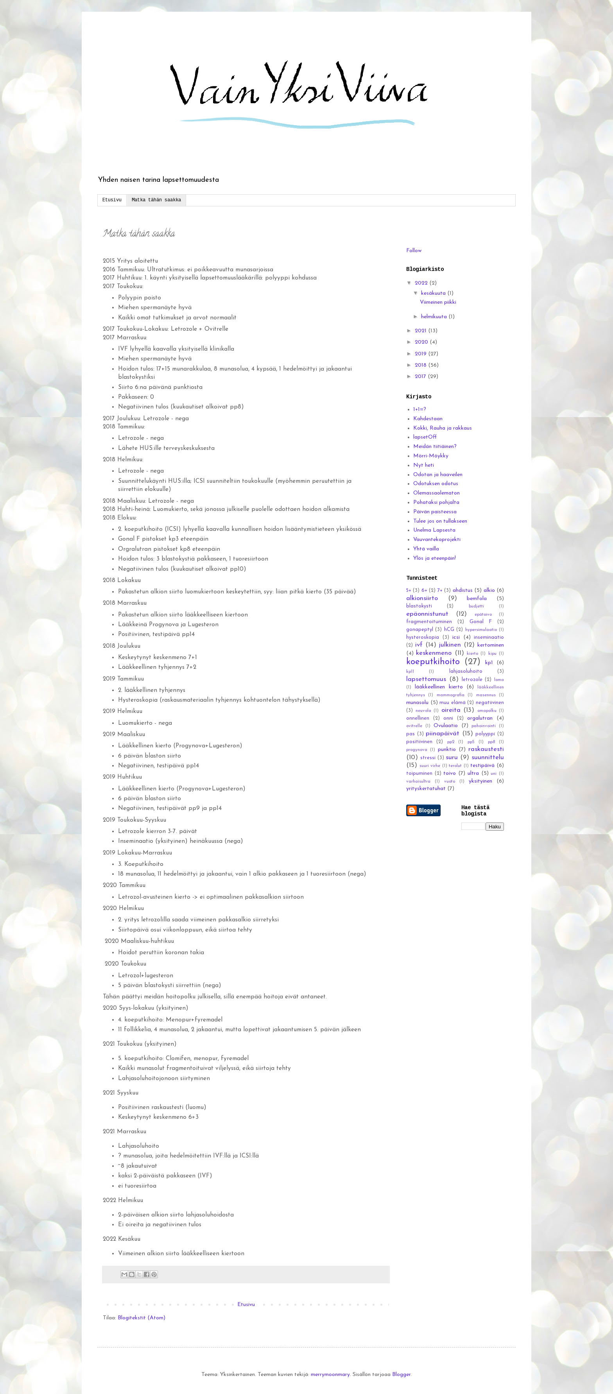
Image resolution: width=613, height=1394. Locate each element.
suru (452, 757)
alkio (489, 590)
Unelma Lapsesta (434, 530)
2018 (421, 365)
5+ (408, 590)
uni (493, 774)
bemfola (477, 599)
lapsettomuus (426, 679)
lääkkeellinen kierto (438, 687)
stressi (428, 758)
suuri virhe (430, 766)
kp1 (489, 663)
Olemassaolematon (436, 493)
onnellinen (417, 718)
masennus (486, 695)
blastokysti (419, 606)
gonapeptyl (419, 629)
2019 (421, 354)
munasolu (417, 703)
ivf (419, 644)
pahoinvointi (483, 726)
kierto (472, 654)
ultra (473, 773)
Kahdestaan (428, 419)
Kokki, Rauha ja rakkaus (442, 428)
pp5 (471, 742)
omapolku (486, 711)
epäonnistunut (427, 614)
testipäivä (482, 766)
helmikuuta (434, 317)
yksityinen (480, 781)
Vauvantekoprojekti (437, 540)
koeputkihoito (433, 662)
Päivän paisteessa (435, 512)
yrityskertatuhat (426, 789)
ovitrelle (414, 726)
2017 (421, 377)
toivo (449, 773)
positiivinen (419, 742)
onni (448, 718)
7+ (440, 590)
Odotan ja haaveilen (437, 475)
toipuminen (419, 773)
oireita (451, 710)
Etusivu (112, 200)
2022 (422, 283)
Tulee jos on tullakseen (440, 521)
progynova (416, 750)
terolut (455, 766)
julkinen (450, 644)
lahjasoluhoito (465, 671)
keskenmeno (434, 653)
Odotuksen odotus (435, 484)
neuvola (423, 711)
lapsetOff (425, 437)
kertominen (490, 645)
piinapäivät (442, 733)
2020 (422, 342)
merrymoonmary (330, 1375)
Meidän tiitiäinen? (435, 447)
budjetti (476, 606)
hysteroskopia (422, 637)
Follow (413, 251)
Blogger (401, 1375)
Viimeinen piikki (438, 302)
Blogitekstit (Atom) (141, 1318)
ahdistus (463, 590)
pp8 (491, 742)
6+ (424, 590)
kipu (492, 654)
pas (410, 734)
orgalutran (480, 718)
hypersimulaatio (481, 630)
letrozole (472, 679)
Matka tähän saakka (156, 200)
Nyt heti (423, 465)
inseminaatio (489, 637)
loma (499, 680)
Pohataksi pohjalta (436, 502)
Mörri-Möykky (430, 456)
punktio (447, 750)
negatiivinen (490, 703)
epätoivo (483, 615)
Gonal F (481, 622)
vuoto (449, 781)
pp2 (450, 742)
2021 (421, 331)
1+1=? (419, 409)
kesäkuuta (434, 293)
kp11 (410, 672)
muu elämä (452, 703)
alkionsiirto (422, 598)
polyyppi (485, 734)
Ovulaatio (446, 726)
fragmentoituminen (429, 622)
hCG (449, 629)
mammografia (450, 695)
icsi (456, 637)
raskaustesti (486, 749)
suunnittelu (487, 757)
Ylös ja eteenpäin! (434, 558)
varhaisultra (418, 781)
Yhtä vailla (426, 549)
